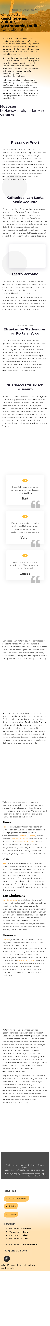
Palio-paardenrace (19, 838)
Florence (6, 939)
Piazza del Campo (27, 836)
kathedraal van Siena (24, 841)
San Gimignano (9, 900)
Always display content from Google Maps (26, 1174)
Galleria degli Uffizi (26, 960)
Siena (5, 827)
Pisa (4, 863)
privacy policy (38, 1170)
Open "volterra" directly (37, 1176)
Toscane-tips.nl (15, 1265)
